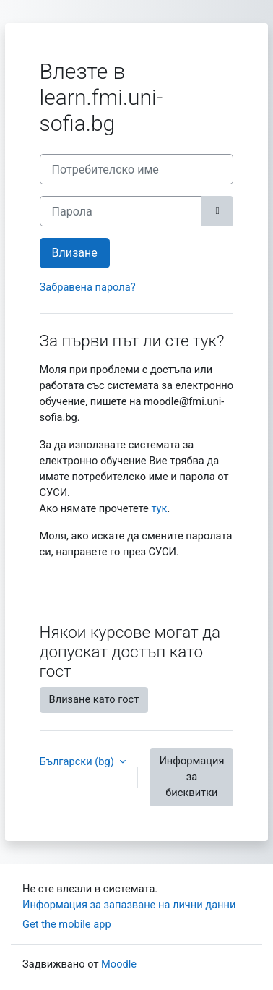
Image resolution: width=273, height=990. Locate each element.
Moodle (118, 963)
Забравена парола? (88, 287)
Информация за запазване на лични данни (128, 904)
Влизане (75, 253)
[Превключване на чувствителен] (217, 211)
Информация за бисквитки (191, 776)
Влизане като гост (94, 699)
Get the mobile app (66, 924)
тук (159, 508)
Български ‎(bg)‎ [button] (78, 761)
